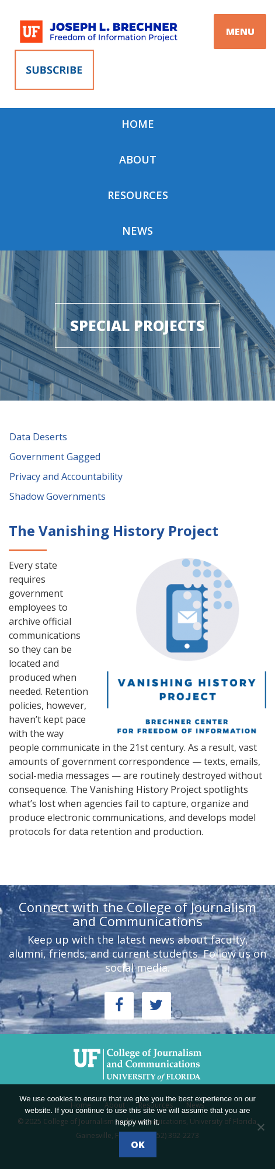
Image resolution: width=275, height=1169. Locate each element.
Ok (138, 1144)
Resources (137, 195)
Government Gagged (54, 456)
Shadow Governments (57, 496)
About (137, 159)
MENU (240, 31)
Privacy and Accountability (66, 476)
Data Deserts (38, 436)
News (137, 231)
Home (137, 124)
